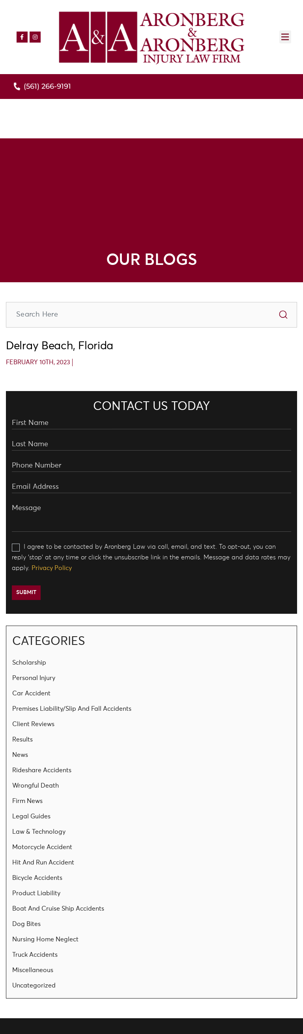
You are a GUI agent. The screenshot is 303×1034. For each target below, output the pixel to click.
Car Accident (31, 693)
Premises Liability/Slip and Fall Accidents (71, 709)
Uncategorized (34, 985)
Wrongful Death (35, 785)
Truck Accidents (35, 955)
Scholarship (29, 663)
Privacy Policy (52, 568)
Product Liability (36, 893)
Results (22, 739)
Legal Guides (31, 816)
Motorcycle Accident (42, 847)
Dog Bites (26, 924)
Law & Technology (38, 832)
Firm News (27, 801)
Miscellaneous (32, 970)
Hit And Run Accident (43, 862)
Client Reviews (33, 724)
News (20, 755)
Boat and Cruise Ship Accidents (58, 908)
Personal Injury (33, 678)
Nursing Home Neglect (45, 939)
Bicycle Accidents (37, 878)
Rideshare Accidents (41, 770)
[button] (285, 36)
